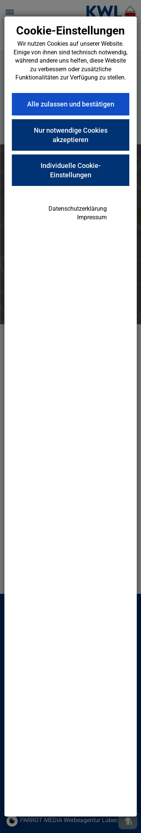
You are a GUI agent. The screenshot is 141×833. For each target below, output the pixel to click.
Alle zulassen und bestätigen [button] (70, 104)
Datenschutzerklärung (78, 208)
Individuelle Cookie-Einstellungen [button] (71, 170)
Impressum (92, 217)
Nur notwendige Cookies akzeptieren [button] (71, 135)
